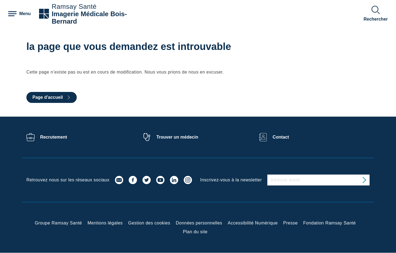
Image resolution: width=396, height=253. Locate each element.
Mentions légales (105, 223)
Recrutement (53, 137)
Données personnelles (199, 223)
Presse (290, 223)
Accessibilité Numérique (253, 223)
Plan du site (195, 231)
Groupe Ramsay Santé (58, 223)
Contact (281, 137)
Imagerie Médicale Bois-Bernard (89, 17)
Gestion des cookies (149, 223)
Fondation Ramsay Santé (329, 223)
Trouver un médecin (177, 137)
